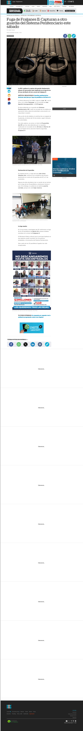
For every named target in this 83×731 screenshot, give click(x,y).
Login (13, 1)
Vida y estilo (57, 6)
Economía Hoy (19, 6)
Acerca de (74, 712)
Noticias (27, 6)
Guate (33, 6)
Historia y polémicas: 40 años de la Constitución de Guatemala (64, 170)
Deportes (44, 6)
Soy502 (11, 6)
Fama (50, 6)
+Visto (64, 108)
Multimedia (25, 713)
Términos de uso (73, 715)
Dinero (38, 6)
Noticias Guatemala (13, 15)
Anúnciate (74, 710)
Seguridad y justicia (34, 15)
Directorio (74, 717)
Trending (64, 6)
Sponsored (31, 713)
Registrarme (19, 1)
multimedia (71, 6)
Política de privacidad (72, 714)
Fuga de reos (10, 35)
